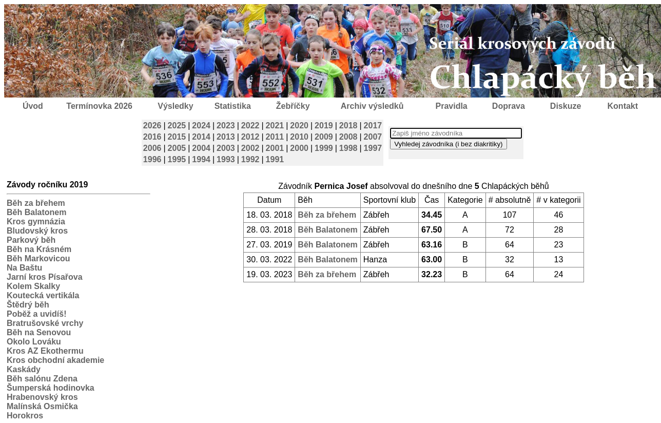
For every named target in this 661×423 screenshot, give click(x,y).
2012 (250, 136)
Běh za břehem (36, 203)
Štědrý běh (28, 304)
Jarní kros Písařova (45, 277)
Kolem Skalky (33, 286)
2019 (324, 125)
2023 (226, 125)
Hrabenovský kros (42, 397)
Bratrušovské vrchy (45, 323)
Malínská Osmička (42, 406)
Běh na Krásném (39, 249)
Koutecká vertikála (43, 295)
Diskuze (565, 106)
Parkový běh (31, 240)
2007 (373, 136)
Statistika (233, 106)
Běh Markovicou (38, 258)
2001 (275, 148)
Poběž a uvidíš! (36, 314)
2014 (201, 136)
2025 (177, 125)
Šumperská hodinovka (50, 387)
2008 (348, 136)
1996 (152, 159)
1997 (373, 148)
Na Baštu (24, 267)
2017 (373, 125)
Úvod (33, 106)
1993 (226, 159)
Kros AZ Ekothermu (45, 351)
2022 (250, 125)
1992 (250, 159)
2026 (152, 125)
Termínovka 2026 (99, 106)
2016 (152, 136)
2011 (275, 136)
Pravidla (451, 106)
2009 (324, 136)
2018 (348, 125)
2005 (177, 148)
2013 (226, 136)
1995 (177, 159)
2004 (201, 148)
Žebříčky (293, 106)
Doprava (508, 106)
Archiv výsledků (372, 106)
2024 (201, 125)
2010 (299, 136)
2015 (177, 136)
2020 (299, 125)
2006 (152, 148)
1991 (275, 159)
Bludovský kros (37, 230)
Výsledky (175, 106)
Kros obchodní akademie (55, 360)
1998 (348, 148)
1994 (201, 159)
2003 (226, 148)
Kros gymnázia (36, 221)
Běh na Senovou (39, 332)
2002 (250, 148)
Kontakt (623, 106)
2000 (299, 148)
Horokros (25, 415)
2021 (275, 125)
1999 (324, 148)
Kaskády (24, 369)
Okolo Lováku (34, 341)
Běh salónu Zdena (42, 378)
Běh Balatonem (36, 212)
